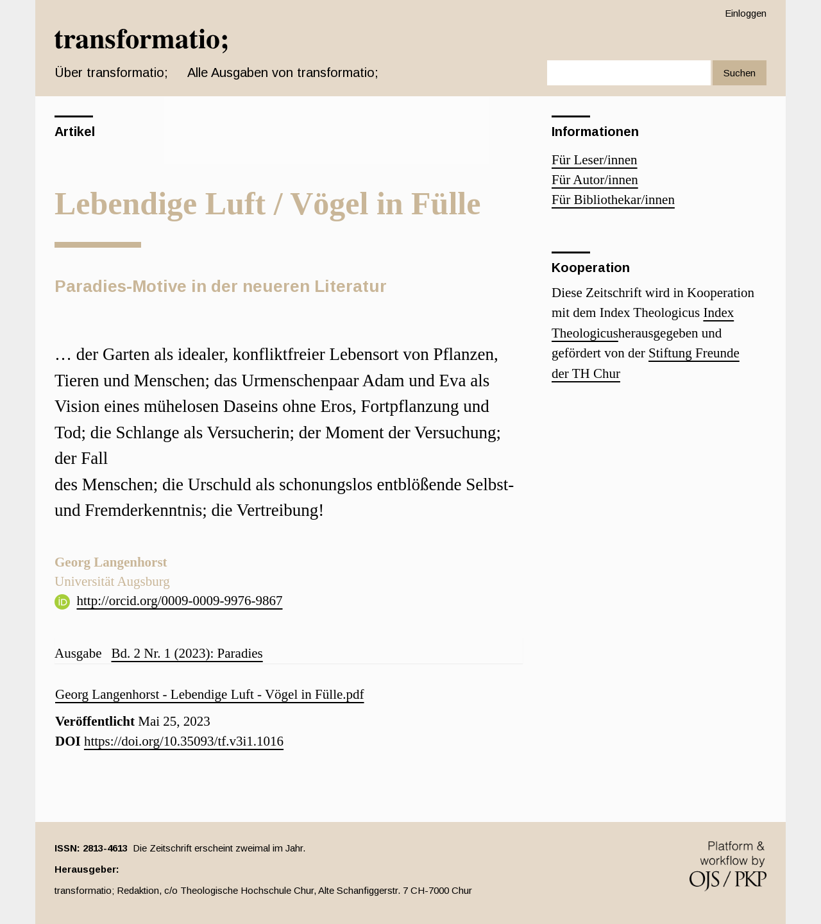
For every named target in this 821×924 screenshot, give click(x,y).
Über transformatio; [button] (111, 72)
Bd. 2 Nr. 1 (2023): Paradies (186, 653)
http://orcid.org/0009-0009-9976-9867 (180, 600)
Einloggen (745, 13)
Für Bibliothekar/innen (613, 199)
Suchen (740, 72)
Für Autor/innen (595, 179)
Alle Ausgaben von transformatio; (282, 72)
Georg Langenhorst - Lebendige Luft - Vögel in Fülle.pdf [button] (209, 694)
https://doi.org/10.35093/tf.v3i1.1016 (184, 741)
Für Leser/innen (595, 159)
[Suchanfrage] (629, 72)
